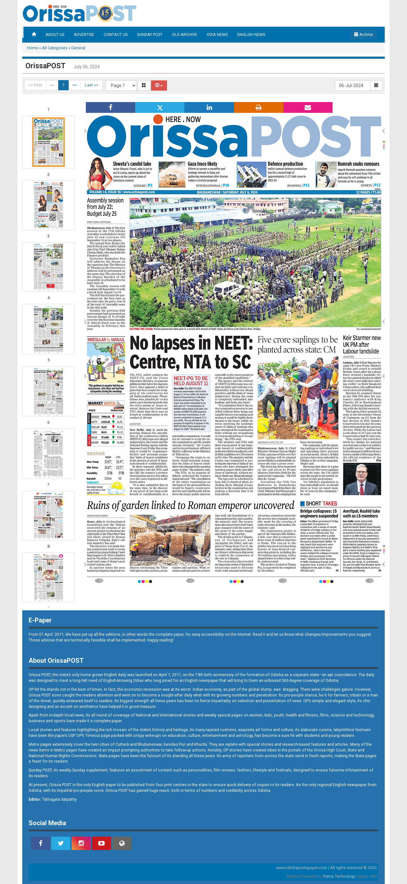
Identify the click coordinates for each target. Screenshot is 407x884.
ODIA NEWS (217, 34)
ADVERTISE (84, 34)
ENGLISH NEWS (251, 34)
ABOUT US (54, 34)
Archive (363, 34)
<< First (35, 85)
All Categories (54, 47)
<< (52, 85)
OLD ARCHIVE (184, 34)
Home (32, 47)
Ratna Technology (339, 876)
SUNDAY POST (149, 34)
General (78, 47)
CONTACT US (116, 34)
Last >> (91, 85)
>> (74, 85)
